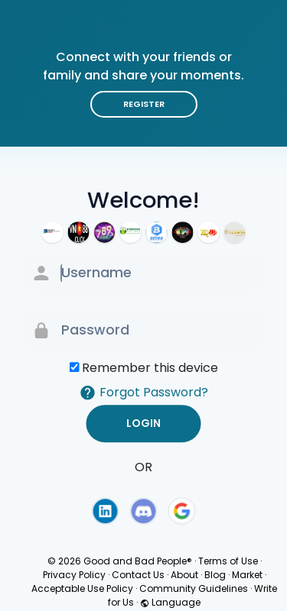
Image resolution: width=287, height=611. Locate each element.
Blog (215, 574)
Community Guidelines (193, 588)
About (184, 574)
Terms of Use (228, 560)
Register (144, 104)
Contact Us (138, 574)
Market (247, 574)
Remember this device (150, 368)
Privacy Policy (74, 574)
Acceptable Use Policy (82, 588)
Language (170, 602)
